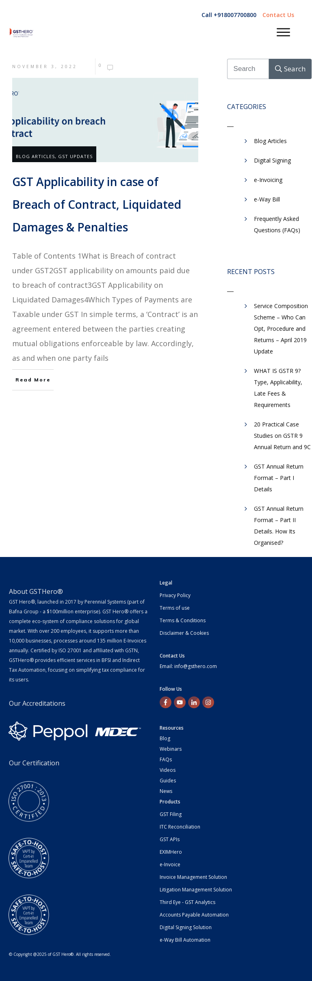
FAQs (166, 759)
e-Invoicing (268, 180)
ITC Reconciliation (180, 826)
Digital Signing (272, 160)
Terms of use (175, 607)
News (166, 791)
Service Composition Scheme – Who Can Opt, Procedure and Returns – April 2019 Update (281, 328)
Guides (168, 780)
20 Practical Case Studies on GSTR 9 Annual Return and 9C (282, 435)
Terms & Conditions (183, 620)
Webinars (171, 748)
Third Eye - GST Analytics (187, 902)
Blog (165, 738)
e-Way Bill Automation (185, 939)
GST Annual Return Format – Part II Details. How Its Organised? (278, 525)
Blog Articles (35, 156)
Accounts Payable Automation (194, 914)
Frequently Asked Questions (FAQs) (277, 224)
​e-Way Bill (267, 199)
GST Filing (171, 814)
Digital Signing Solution (186, 927)
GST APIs (170, 839)
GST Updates (75, 156)
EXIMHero (171, 851)
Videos (168, 770)
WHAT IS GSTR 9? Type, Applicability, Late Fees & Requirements (278, 388)
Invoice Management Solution (193, 877)
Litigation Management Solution (196, 889)
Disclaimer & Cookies (184, 633)
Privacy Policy (175, 595)
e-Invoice (170, 864)
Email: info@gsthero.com (188, 666)
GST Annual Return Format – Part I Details (278, 478)
